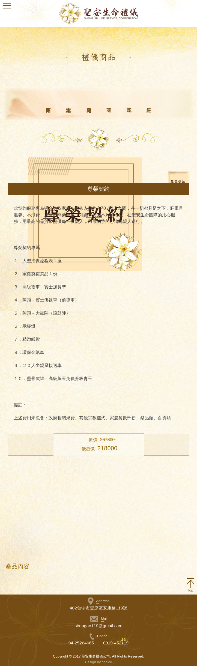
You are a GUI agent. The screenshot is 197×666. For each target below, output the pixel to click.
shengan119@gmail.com (98, 625)
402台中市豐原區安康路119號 (99, 608)
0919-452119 (116, 643)
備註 (149, 103)
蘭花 (108, 103)
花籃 (129, 103)
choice (107, 662)
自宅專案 (68, 104)
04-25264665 (81, 643)
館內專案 (48, 103)
